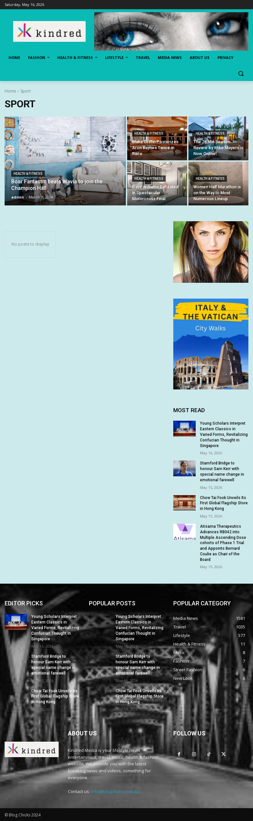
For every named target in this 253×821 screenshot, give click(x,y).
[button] (240, 73)
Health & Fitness (28, 173)
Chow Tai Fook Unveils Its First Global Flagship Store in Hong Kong (224, 503)
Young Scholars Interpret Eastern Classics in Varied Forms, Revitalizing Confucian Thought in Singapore (224, 434)
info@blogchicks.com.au (115, 791)
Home (10, 91)
